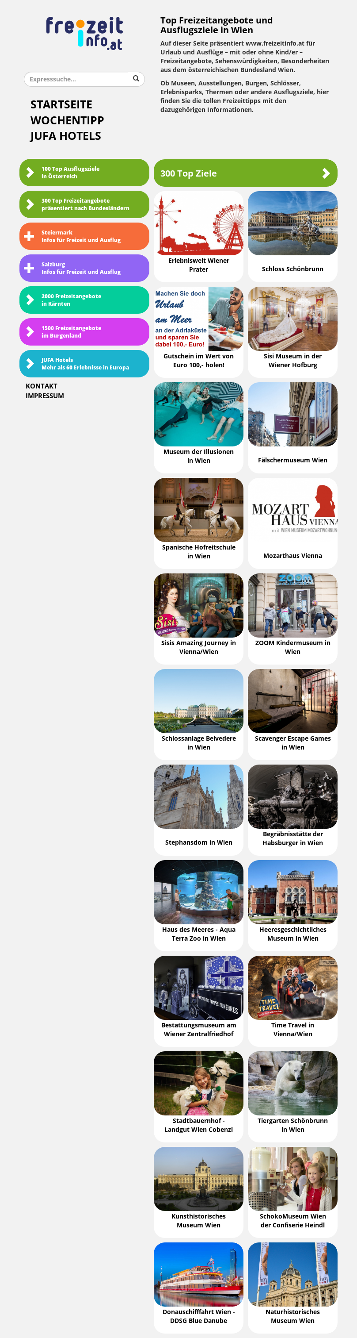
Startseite (61, 104)
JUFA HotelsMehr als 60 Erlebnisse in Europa (76, 364)
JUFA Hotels (65, 136)
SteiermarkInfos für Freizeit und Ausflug (72, 236)
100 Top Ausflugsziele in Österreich (61, 173)
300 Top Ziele (245, 173)
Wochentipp (67, 120)
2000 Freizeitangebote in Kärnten (62, 300)
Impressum (45, 396)
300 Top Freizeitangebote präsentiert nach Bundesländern (76, 204)
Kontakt (41, 386)
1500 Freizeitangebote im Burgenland (62, 332)
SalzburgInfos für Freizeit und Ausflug (72, 268)
